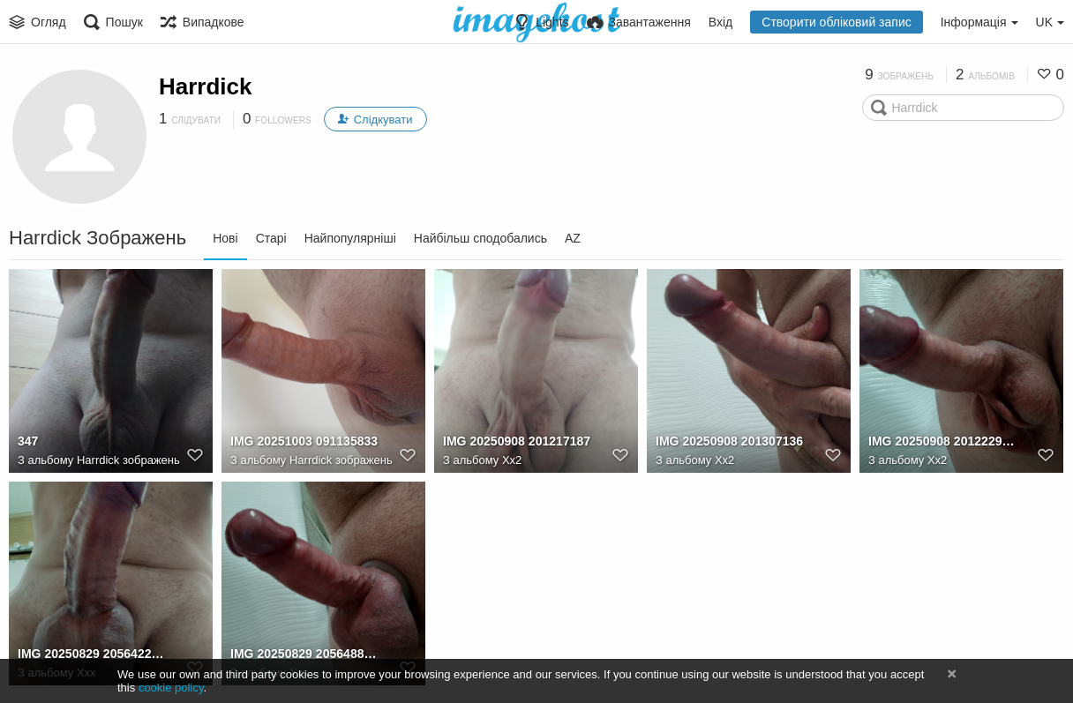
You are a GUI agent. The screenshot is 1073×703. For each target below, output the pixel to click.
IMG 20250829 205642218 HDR (92, 654)
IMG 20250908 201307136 (729, 441)
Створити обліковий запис (836, 22)
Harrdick (205, 86)
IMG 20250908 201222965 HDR (942, 441)
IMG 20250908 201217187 (516, 441)
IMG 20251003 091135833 (304, 441)
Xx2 (511, 460)
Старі (271, 238)
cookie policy (171, 687)
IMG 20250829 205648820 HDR (304, 654)
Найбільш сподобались (480, 238)
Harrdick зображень (128, 460)
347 (28, 441)
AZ (573, 238)
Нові (225, 238)
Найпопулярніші (350, 238)
